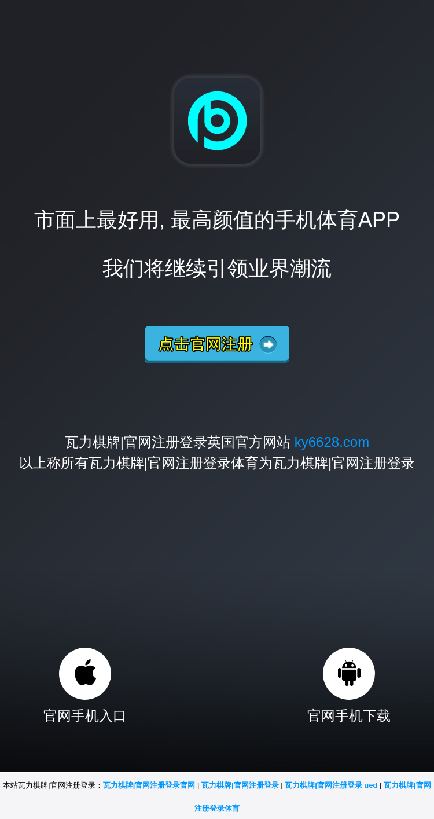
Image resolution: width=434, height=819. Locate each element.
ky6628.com (332, 442)
